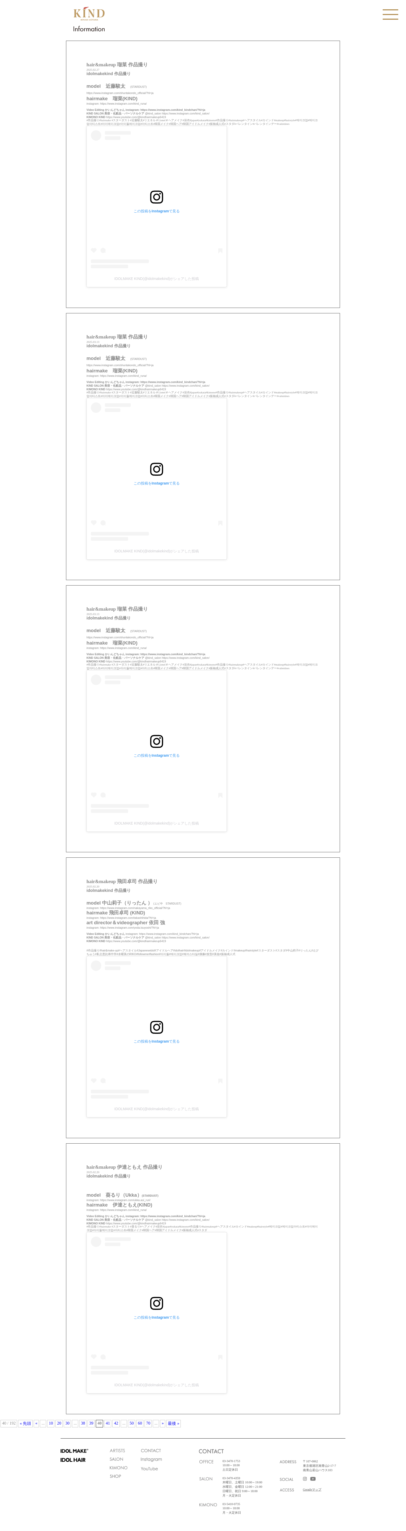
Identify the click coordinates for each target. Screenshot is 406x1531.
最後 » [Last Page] (173, 1423)
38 (83, 1423)
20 (59, 1423)
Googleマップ (312, 1489)
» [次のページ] (163, 1423)
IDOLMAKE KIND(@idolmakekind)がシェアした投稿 (156, 279)
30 (67, 1423)
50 (131, 1423)
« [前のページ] (36, 1423)
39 (91, 1423)
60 (140, 1423)
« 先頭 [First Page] (25, 1423)
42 (116, 1423)
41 (108, 1423)
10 (51, 1423)
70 (148, 1423)
